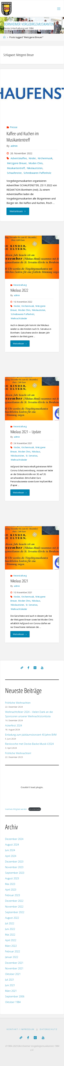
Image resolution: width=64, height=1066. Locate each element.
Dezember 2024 (14, 839)
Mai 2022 (10, 934)
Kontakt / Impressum (20, 1029)
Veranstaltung (20, 285)
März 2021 (11, 990)
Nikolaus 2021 (19, 581)
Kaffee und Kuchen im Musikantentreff (22, 136)
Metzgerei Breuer (17, 163)
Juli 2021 (9, 979)
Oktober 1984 (13, 1002)
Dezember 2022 (14, 900)
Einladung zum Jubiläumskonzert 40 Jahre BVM (30, 734)
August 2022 (12, 917)
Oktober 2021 (13, 974)
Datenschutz (48, 1029)
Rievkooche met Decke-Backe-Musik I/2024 (29, 743)
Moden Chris (36, 163)
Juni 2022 (10, 929)
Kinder (32, 158)
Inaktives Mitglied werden (16, 809)
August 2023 (12, 878)
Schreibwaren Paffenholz (37, 172)
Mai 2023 (10, 884)
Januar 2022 (11, 957)
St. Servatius (32, 455)
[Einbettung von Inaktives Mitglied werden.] (32, 787)
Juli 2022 (9, 923)
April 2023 (10, 889)
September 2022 (14, 912)
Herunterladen (34, 809)
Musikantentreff (16, 168)
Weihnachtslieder (19, 318)
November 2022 (14, 906)
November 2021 (14, 968)
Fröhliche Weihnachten (18, 702)
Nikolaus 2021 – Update (25, 431)
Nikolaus (36, 451)
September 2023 (14, 872)
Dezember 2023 (14, 861)
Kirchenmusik (45, 158)
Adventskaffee (19, 158)
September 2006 (14, 996)
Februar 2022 (12, 951)
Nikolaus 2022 (19, 290)
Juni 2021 (10, 985)
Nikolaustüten (34, 168)
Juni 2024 (10, 850)
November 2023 (14, 867)
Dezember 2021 (14, 962)
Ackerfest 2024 (13, 725)
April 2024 (10, 856)
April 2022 (10, 940)
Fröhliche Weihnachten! (18, 753)
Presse (13, 127)
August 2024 (12, 844)
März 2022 (11, 945)
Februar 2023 (12, 895)
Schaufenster (14, 172)
